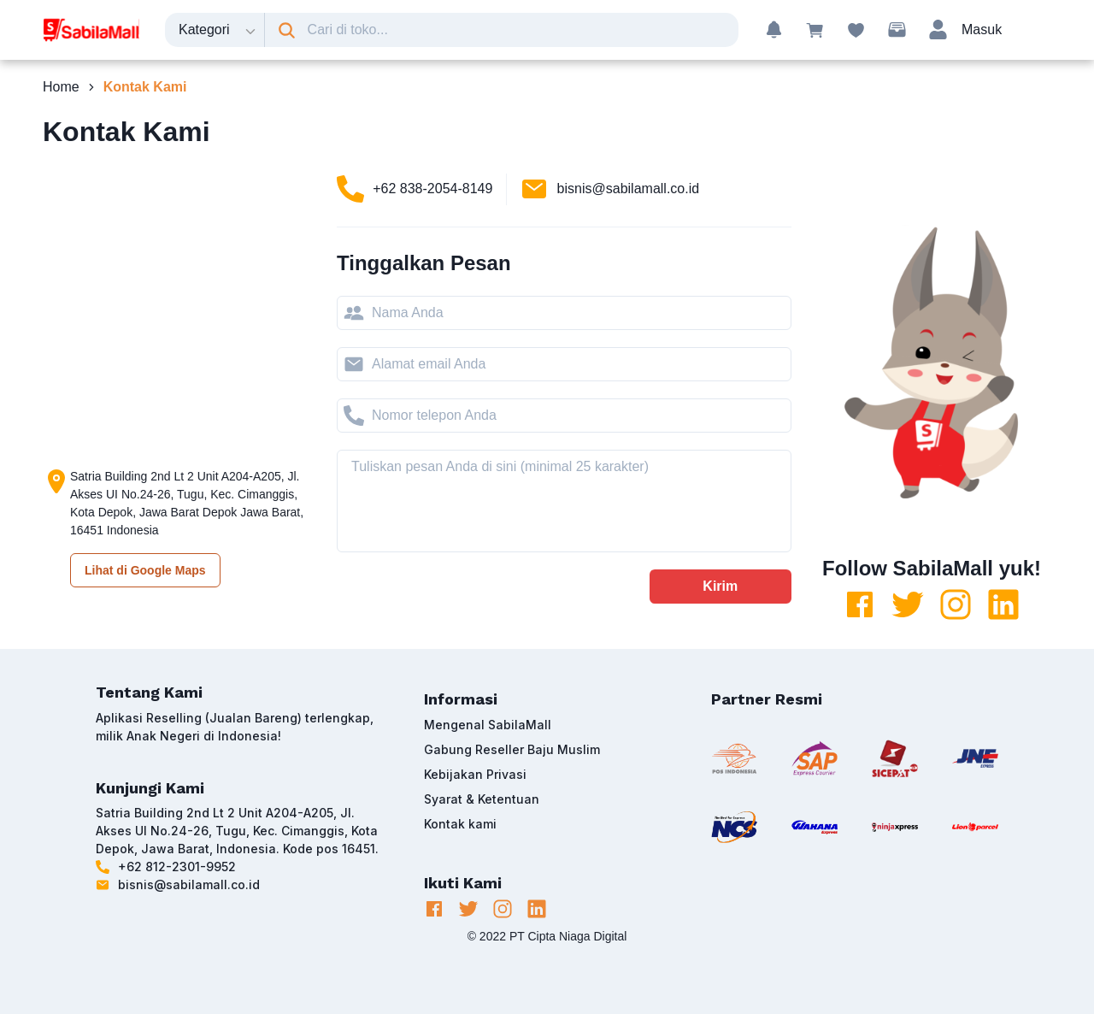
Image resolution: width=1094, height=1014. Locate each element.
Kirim (720, 586)
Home (61, 87)
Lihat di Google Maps (145, 570)
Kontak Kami (145, 87)
